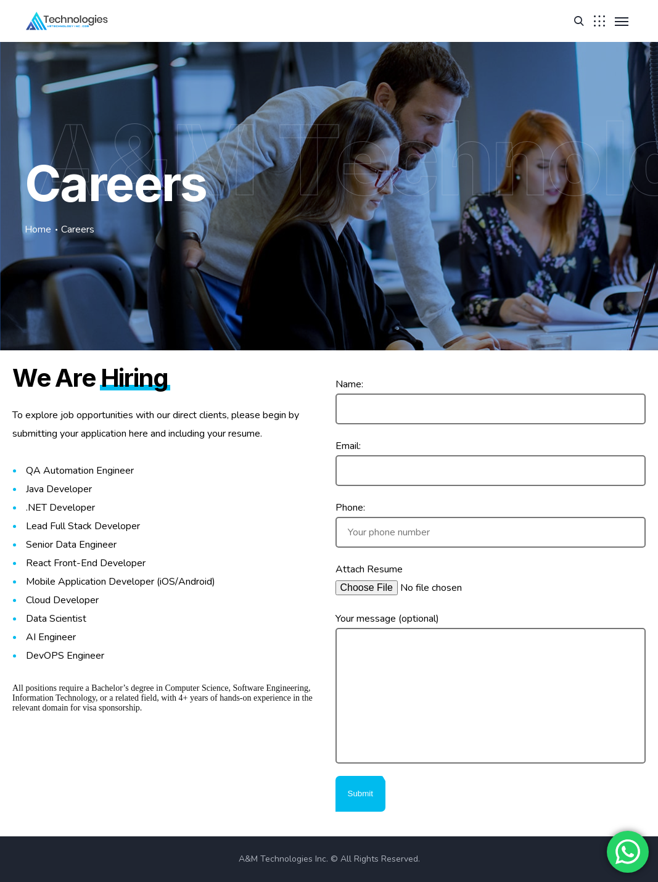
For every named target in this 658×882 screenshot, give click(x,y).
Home (38, 229)
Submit (360, 793)
